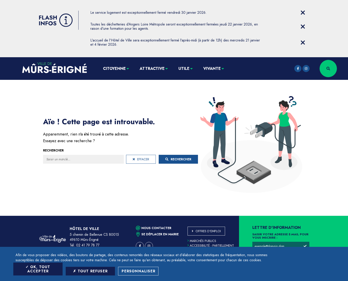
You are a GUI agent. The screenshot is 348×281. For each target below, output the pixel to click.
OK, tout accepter (38, 269)
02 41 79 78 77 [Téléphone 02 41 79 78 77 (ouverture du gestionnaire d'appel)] (87, 245)
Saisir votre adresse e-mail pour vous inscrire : (280, 236)
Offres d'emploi (208, 231)
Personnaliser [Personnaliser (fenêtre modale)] (138, 271)
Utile (184, 68)
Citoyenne (114, 68)
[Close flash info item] (302, 12)
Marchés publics (202, 241)
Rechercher (53, 150)
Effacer (141, 159)
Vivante (212, 68)
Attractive (152, 68)
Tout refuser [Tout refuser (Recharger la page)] (90, 271)
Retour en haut (334, 215)
